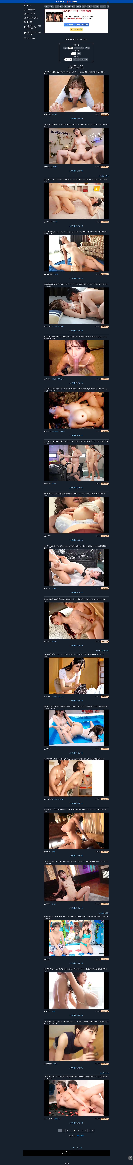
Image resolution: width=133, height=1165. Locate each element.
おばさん (103, 6)
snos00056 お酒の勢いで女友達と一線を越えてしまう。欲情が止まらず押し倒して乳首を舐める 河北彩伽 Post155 (75, 285)
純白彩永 (55, 166)
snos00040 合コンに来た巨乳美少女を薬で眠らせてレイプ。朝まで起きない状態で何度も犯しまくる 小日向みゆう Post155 (75, 390)
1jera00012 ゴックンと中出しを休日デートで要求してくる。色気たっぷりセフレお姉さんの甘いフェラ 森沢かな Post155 (75, 337)
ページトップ (66, 1154)
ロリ (84, 6)
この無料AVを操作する (76, 118)
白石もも (54, 114)
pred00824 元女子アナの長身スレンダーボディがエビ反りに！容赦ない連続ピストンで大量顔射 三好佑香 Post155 (75, 547)
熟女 (57, 6)
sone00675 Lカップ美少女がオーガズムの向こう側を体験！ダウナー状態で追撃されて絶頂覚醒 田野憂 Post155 (75, 970)
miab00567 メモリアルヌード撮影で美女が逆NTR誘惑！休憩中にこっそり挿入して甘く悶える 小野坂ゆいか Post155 (75, 1077)
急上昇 (76, 59)
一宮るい (54, 641)
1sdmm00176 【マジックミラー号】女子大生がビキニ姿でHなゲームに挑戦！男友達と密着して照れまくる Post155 (76, 918)
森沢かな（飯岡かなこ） (58, 378)
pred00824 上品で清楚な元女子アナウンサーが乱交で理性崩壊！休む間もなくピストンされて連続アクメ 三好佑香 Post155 (76, 442)
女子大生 (95, 6)
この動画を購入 (104, 114)
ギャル (79, 6)
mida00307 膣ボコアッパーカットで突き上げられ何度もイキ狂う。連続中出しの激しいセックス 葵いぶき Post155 (76, 863)
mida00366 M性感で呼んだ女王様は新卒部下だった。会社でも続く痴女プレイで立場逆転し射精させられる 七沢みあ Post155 (76, 1022)
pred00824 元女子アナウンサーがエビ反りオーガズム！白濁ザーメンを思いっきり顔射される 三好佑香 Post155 (75, 180)
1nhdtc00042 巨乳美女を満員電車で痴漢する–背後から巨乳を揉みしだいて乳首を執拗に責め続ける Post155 (74, 495)
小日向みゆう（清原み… (58, 431)
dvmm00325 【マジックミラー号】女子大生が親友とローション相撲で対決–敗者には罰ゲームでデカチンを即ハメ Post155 (75, 707)
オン (73, 54)
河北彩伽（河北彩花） (58, 326)
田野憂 (53, 851)
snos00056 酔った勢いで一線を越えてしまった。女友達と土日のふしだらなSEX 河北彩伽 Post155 (74, 759)
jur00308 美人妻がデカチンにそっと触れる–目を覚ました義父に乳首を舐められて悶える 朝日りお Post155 (74, 655)
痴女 (73, 6)
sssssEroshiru (104, 1073)
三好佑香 (55, 221)
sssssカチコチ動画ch (102, 651)
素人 (61, 6)
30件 (76, 48)
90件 (87, 48)
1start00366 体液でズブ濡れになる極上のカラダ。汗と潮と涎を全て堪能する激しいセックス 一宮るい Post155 (75, 600)
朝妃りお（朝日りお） (58, 696)
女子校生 (67, 6)
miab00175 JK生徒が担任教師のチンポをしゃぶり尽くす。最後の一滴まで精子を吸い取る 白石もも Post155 (74, 73)
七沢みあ (55, 1063)
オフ (79, 54)
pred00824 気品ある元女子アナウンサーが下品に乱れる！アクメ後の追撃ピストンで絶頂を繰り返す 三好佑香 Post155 (75, 233)
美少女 (89, 6)
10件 (65, 48)
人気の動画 (83, 59)
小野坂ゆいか (57, 1118)
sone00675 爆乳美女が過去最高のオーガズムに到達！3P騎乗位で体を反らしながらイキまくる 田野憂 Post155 (75, 810)
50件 (81, 48)
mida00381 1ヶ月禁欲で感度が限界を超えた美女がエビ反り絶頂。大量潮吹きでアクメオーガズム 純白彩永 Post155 (76, 125)
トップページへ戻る (76, 1148)
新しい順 (68, 59)
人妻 (52, 6)
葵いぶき (54, 904)
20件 (70, 48)
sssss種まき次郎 (104, 176)
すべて (47, 6)
